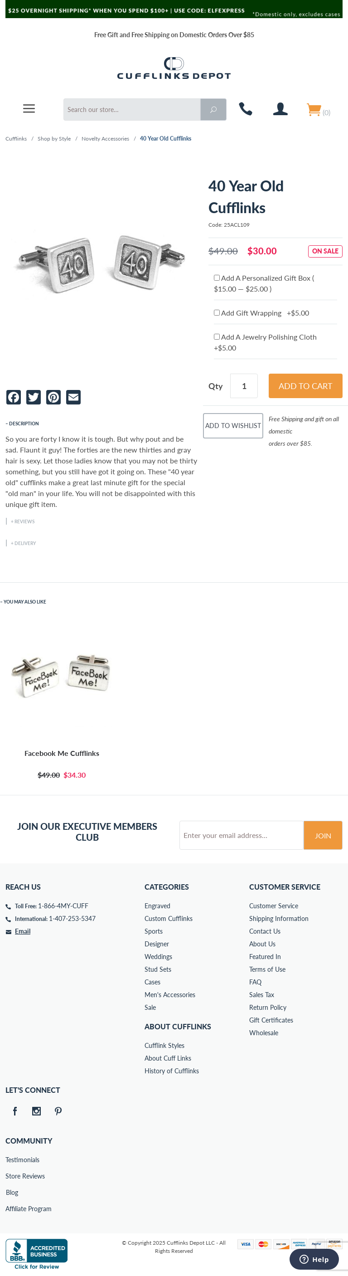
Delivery (25, 543)
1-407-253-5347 (72, 918)
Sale (150, 1007)
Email (22, 931)
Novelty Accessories (105, 138)
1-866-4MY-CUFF (63, 906)
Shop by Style (54, 138)
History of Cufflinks (172, 1071)
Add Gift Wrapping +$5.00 (261, 312)
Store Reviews (11, 1176)
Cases (152, 982)
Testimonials (11, 1160)
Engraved (157, 906)
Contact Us (264, 931)
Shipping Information (279, 918)
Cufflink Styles (164, 1045)
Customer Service (273, 906)
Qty (215, 386)
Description (24, 423)
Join (323, 835)
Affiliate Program (11, 1209)
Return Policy (267, 1007)
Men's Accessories (170, 994)
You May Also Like (25, 601)
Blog (12, 1192)
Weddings (158, 956)
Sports (154, 931)
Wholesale (263, 1033)
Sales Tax (261, 994)
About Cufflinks (178, 1026)
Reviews (24, 521)
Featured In (265, 956)
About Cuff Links (168, 1058)
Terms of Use (267, 969)
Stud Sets (158, 969)
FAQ (255, 982)
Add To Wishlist (233, 425)
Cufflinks (16, 138)
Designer (157, 944)
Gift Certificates (271, 1020)
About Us (262, 944)
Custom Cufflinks (169, 918)
